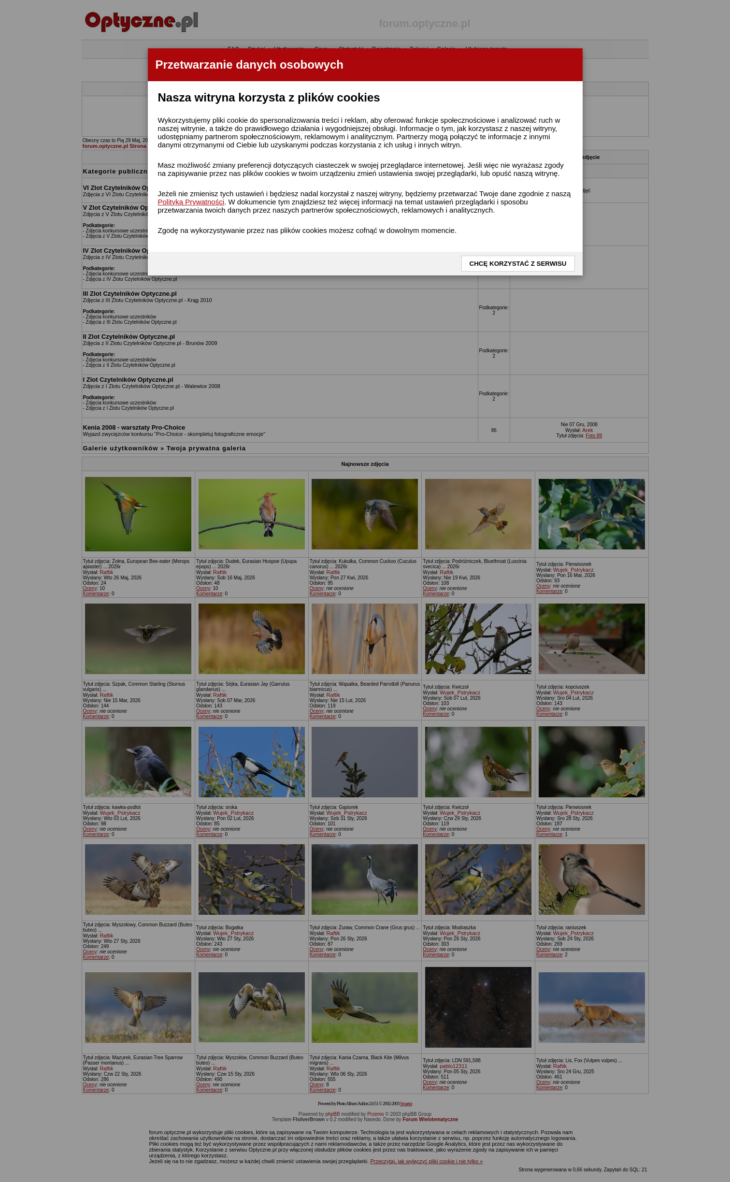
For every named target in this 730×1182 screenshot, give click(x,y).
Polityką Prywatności (191, 202)
